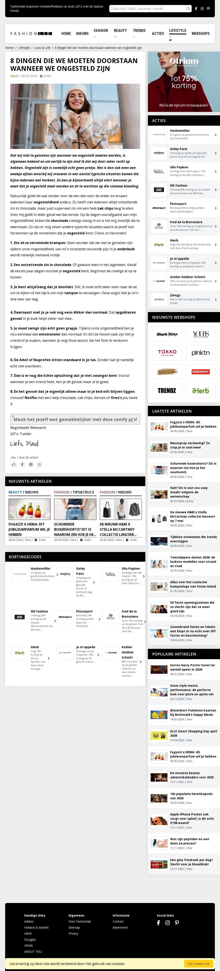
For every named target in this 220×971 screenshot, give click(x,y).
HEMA (28, 945)
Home (66, 33)
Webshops (201, 33)
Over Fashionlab (79, 921)
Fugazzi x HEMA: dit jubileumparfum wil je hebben (29, 529)
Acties (158, 33)
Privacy (73, 933)
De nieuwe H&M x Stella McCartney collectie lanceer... (118, 529)
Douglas (30, 939)
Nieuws (82, 33)
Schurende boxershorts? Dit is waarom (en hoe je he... (75, 529)
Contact (118, 921)
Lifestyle (177, 33)
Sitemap (74, 927)
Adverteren (120, 927)
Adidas (28, 921)
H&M (28, 933)
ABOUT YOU (33, 951)
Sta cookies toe (199, 964)
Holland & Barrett (36, 927)
